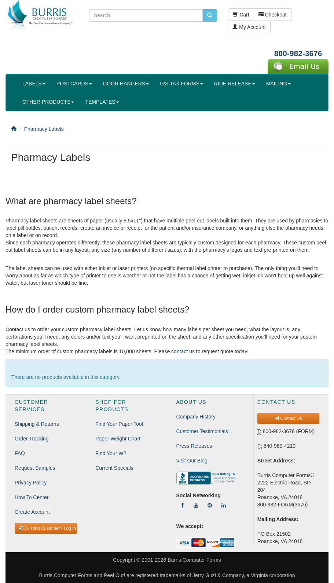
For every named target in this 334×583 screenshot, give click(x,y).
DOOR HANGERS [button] (126, 83)
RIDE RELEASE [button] (234, 83)
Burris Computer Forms (194, 560)
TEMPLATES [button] (102, 102)
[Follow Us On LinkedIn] (224, 505)
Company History (196, 417)
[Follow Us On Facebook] (182, 505)
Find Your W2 (110, 453)
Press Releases (194, 446)
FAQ (20, 453)
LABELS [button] (33, 83)
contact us (183, 351)
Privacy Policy (31, 483)
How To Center (31, 497)
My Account (248, 27)
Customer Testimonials (202, 431)
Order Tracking (32, 439)
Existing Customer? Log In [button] (47, 528)
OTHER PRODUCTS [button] (48, 102)
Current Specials (114, 468)
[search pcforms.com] (209, 15)
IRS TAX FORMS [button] (181, 83)
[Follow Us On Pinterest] (210, 505)
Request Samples (35, 468)
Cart (241, 15)
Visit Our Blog (192, 461)
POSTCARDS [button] (74, 83)
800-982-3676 (298, 53)
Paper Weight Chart (117, 439)
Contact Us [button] (288, 418)
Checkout (272, 15)
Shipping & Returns (37, 424)
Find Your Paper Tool (119, 424)
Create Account (32, 512)
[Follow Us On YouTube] (196, 505)
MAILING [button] (278, 83)
